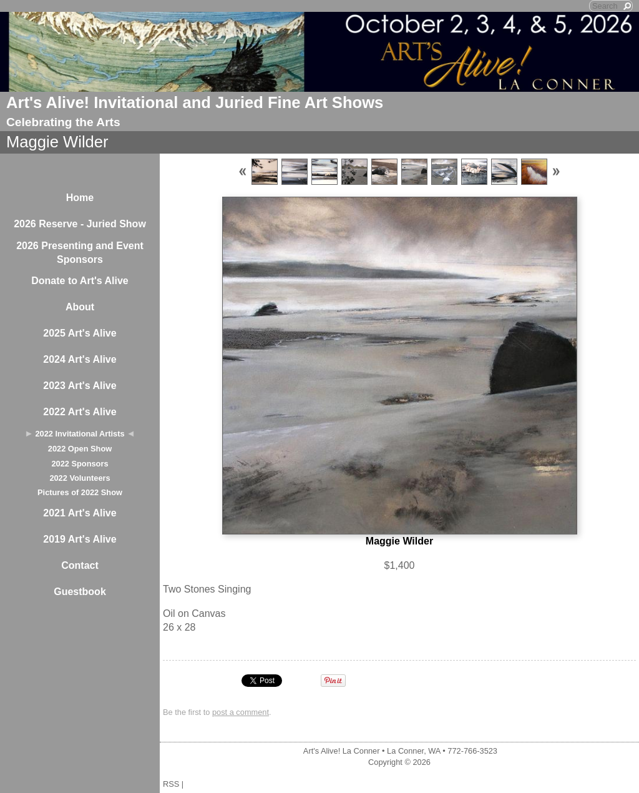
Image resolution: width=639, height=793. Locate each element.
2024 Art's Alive (79, 359)
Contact (80, 565)
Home (80, 197)
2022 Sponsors (79, 463)
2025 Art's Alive (79, 333)
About (80, 307)
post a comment (240, 712)
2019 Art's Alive (79, 539)
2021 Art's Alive (79, 513)
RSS (171, 784)
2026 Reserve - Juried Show (80, 224)
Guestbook (80, 591)
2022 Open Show (80, 448)
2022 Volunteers (79, 478)
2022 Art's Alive (79, 411)
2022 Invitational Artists (79, 433)
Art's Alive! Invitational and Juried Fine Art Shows (194, 102)
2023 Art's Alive (79, 385)
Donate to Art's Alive (80, 280)
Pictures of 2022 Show (79, 492)
